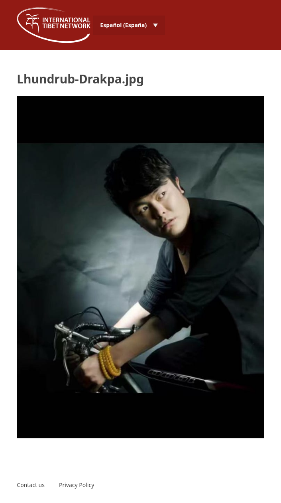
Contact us (31, 485)
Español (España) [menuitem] (123, 25)
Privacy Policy (76, 485)
